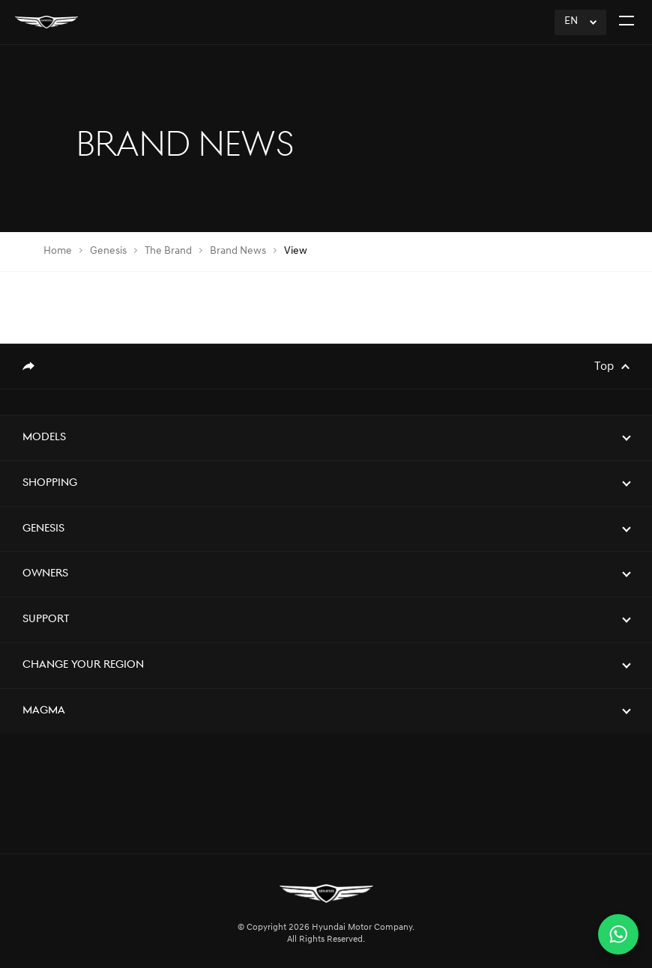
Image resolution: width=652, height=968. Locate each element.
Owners (45, 573)
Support (46, 619)
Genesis (108, 251)
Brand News (238, 251)
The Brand (168, 251)
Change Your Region (83, 665)
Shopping (49, 483)
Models (44, 437)
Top (604, 367)
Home (57, 251)
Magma (43, 710)
